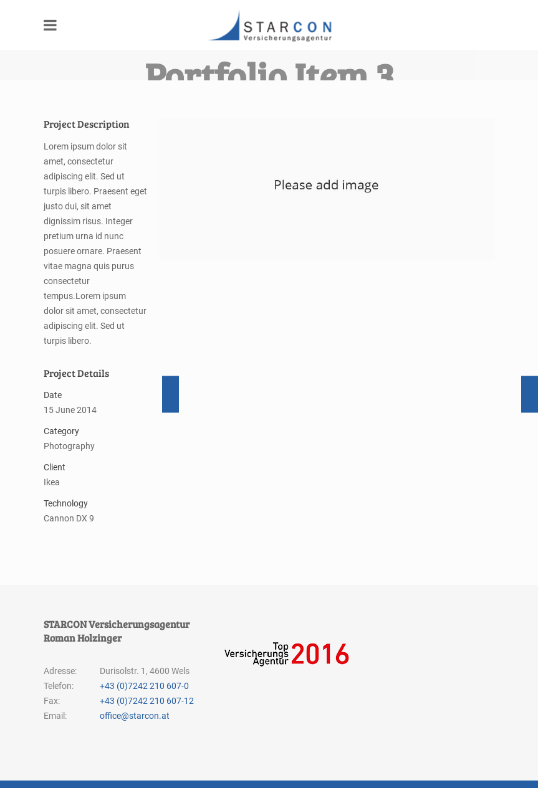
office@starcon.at (135, 708)
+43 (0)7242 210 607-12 (147, 693)
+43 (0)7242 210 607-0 (144, 678)
